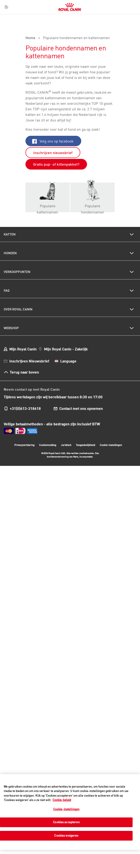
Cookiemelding (47, 445)
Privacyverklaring (24, 445)
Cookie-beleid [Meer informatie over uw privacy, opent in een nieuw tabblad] (62, 800)
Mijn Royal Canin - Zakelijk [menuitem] (66, 349)
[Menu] (6, 7)
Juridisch (66, 445)
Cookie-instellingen (111, 445)
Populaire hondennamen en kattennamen (76, 38)
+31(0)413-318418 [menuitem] (25, 408)
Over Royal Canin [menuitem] (18, 309)
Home (30, 38)
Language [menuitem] (68, 361)
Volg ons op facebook (53, 141)
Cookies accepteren (66, 822)
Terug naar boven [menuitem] (24, 372)
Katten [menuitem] (10, 234)
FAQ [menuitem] (6, 290)
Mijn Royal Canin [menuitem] (23, 349)
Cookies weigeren (66, 835)
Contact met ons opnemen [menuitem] (81, 408)
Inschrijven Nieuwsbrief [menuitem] (29, 361)
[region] (70, 812)
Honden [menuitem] (10, 253)
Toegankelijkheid (85, 445)
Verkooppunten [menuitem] (17, 271)
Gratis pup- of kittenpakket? (56, 164)
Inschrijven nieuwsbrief (52, 152)
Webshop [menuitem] (11, 328)
